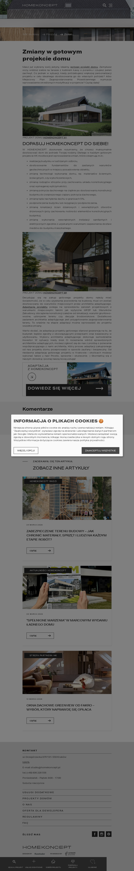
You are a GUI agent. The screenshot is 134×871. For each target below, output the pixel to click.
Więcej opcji (26, 450)
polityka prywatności (92, 440)
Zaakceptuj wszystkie (100, 450)
